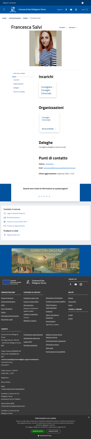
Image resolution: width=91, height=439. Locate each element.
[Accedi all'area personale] (82, 3)
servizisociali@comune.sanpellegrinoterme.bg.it (60, 168)
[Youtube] (70, 9)
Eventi (70, 318)
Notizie (70, 298)
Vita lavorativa (28, 305)
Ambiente (49, 311)
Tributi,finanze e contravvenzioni (51, 306)
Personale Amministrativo (10, 316)
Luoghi (70, 315)
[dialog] (45, 427)
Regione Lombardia (9, 3)
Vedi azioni (73, 27)
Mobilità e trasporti (30, 320)
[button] (45, 436)
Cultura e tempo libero (31, 301)
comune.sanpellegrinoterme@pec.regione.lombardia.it (20, 359)
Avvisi (70, 305)
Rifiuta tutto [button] (53, 431)
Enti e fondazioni (6, 309)
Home (4, 18)
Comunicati (72, 301)
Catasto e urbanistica (31, 314)
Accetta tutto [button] (38, 431)
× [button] (89, 417)
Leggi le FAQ (28, 342)
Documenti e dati (7, 319)
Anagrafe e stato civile (31, 298)
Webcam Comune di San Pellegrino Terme (54, 336)
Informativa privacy (52, 344)
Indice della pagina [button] (19, 73)
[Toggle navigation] (4, 9)
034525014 (50, 164)
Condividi (63, 27)
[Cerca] (87, 9)
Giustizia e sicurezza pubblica (55, 301)
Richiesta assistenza (30, 345)
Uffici (3, 305)
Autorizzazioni (50, 321)
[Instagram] (75, 9)
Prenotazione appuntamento (33, 334)
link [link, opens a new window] (64, 427)
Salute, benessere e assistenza (52, 316)
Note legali (49, 348)
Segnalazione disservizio (32, 338)
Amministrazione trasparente (56, 341)
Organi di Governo (7, 298)
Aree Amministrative (8, 301)
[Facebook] (65, 9)
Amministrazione (15, 18)
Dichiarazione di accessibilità (55, 351)
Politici (25, 18)
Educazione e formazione (54, 298)
